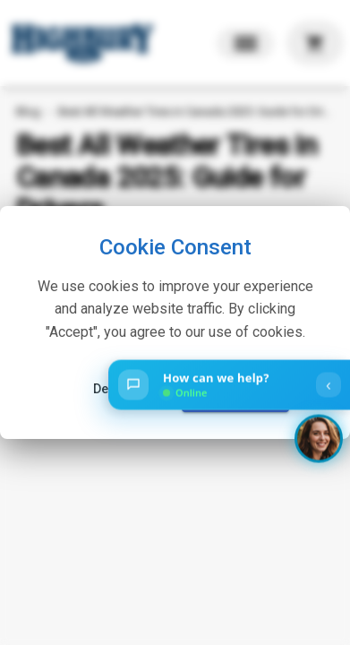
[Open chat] (229, 385)
